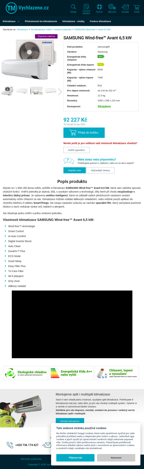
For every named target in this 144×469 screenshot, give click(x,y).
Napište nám (74, 170)
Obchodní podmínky (31, 459)
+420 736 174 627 (26, 445)
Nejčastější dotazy (100, 170)
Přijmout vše (75, 457)
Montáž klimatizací (70, 421)
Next (60, 91)
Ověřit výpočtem (76, 150)
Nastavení (116, 457)
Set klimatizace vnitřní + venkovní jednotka (51, 29)
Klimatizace (22, 29)
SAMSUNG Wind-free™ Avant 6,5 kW (92, 29)
